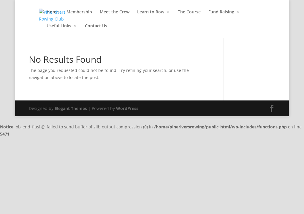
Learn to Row (150, 12)
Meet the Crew (114, 12)
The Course (189, 12)
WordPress (127, 108)
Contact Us (96, 26)
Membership (79, 12)
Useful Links (59, 26)
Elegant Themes (71, 108)
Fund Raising (221, 12)
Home (53, 12)
